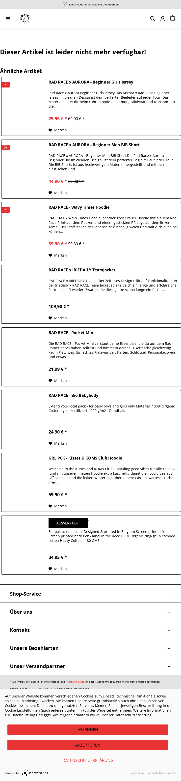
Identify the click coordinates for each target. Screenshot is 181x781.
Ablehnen (88, 729)
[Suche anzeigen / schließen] (153, 19)
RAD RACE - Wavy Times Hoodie (79, 207)
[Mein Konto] (163, 19)
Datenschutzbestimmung (161, 773)
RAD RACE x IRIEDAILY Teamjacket (82, 270)
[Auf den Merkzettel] (58, 130)
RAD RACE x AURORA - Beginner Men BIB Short (94, 144)
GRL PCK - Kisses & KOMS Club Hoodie (85, 458)
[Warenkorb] (173, 19)
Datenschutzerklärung (87, 760)
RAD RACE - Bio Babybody (73, 395)
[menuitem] (8, 19)
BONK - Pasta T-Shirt (69, 520)
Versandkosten (76, 681)
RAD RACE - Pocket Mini (72, 332)
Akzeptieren (87, 745)
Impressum (137, 773)
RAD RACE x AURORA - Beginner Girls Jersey (91, 82)
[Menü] (8, 19)
